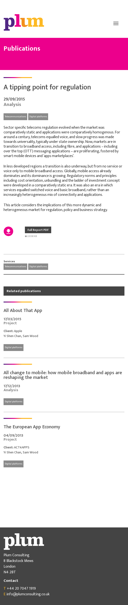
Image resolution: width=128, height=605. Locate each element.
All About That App (23, 311)
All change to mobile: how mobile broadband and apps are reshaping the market (63, 375)
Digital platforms (38, 116)
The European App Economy (32, 427)
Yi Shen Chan (12, 336)
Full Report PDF (38, 229)
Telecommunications (15, 116)
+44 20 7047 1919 (21, 588)
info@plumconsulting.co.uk (28, 594)
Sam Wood (30, 336)
